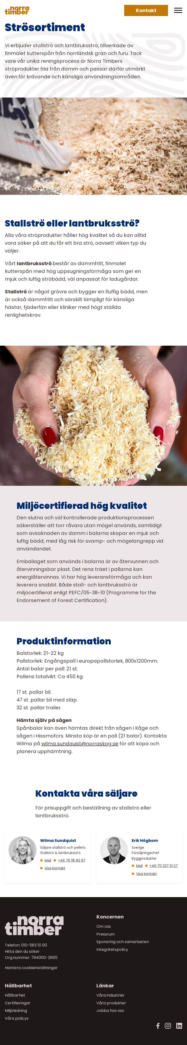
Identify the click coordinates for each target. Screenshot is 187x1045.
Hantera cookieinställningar (31, 968)
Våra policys (16, 1018)
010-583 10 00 (34, 945)
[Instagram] (168, 1026)
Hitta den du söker (22, 951)
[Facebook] (158, 1026)
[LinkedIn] (179, 1026)
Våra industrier (110, 995)
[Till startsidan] (48, 925)
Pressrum (105, 934)
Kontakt (146, 10)
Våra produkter (111, 1003)
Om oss (103, 926)
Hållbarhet (15, 995)
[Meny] (178, 10)
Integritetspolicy (112, 949)
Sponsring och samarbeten (122, 942)
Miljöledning (16, 1010)
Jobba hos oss (110, 1010)
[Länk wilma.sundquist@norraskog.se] (79, 743)
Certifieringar (17, 1003)
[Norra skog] (17, 10)
